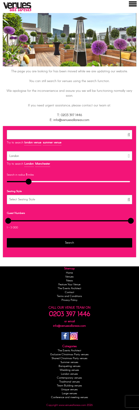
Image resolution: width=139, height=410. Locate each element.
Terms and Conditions (69, 296)
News (69, 281)
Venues (69, 277)
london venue (32, 142)
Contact (69, 292)
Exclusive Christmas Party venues (69, 354)
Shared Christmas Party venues (69, 358)
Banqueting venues (69, 366)
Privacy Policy (69, 300)
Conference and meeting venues (69, 397)
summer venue (52, 142)
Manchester (42, 164)
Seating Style (14, 191)
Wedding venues (69, 370)
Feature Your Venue (69, 284)
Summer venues (69, 362)
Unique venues (69, 389)
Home (69, 273)
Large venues (69, 393)
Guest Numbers (16, 213)
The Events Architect (69, 288)
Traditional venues (69, 382)
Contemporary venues (69, 378)
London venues (69, 374)
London (29, 164)
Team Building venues (69, 386)
